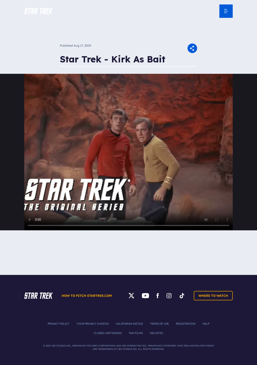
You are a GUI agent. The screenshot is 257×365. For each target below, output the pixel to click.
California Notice (129, 323)
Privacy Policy (58, 323)
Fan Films (136, 333)
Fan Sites (156, 333)
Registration (186, 323)
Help (206, 323)
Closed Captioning (108, 333)
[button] (38, 11)
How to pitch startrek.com (87, 296)
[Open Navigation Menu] (226, 11)
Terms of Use (159, 323)
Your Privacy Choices (93, 323)
